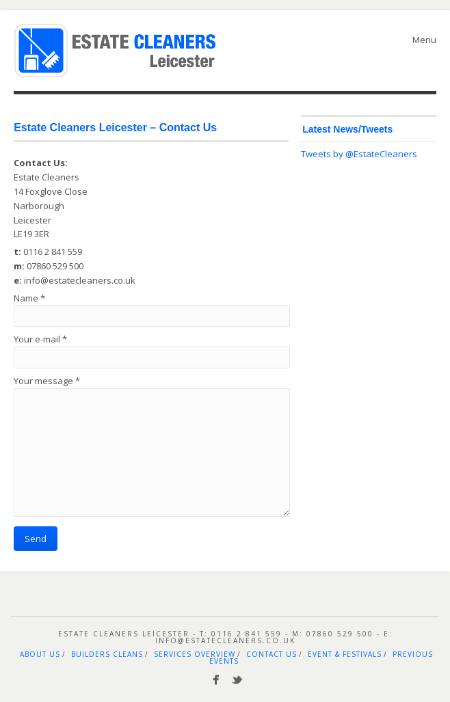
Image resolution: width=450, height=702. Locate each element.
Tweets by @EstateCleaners (359, 154)
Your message (47, 381)
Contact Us (271, 654)
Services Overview (194, 654)
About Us (40, 654)
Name (29, 298)
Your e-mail (40, 339)
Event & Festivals (345, 654)
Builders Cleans (107, 654)
